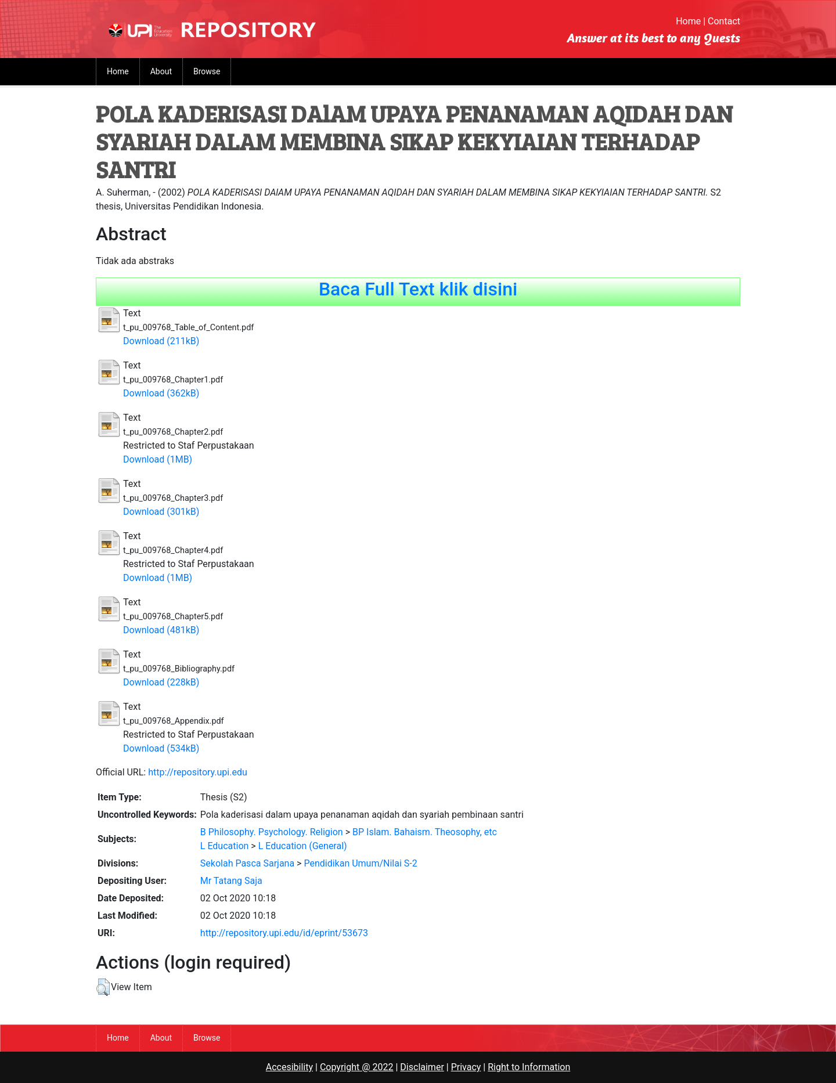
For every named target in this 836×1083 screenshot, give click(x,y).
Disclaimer (422, 1067)
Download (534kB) (161, 748)
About (161, 71)
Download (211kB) (161, 340)
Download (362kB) (161, 393)
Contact (724, 21)
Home (688, 21)
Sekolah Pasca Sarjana (247, 863)
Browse (206, 71)
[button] (103, 987)
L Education (224, 845)
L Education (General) (302, 845)
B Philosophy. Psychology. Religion (271, 831)
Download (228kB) (161, 682)
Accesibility (289, 1067)
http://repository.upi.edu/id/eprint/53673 (284, 932)
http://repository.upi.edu (197, 772)
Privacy (466, 1067)
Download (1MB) (157, 459)
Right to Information (529, 1067)
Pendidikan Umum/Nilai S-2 (360, 863)
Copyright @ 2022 (357, 1067)
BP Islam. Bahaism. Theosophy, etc (424, 831)
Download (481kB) (161, 630)
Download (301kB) (161, 511)
